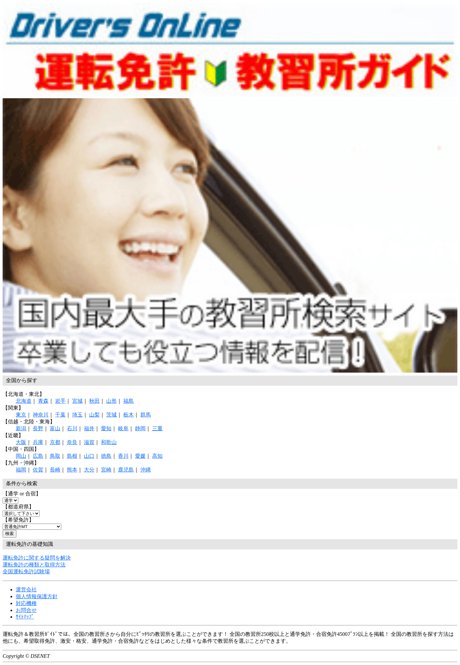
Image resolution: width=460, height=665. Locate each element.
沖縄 (145, 469)
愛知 (106, 428)
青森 (43, 401)
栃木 (128, 414)
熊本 (72, 469)
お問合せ (26, 610)
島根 (72, 456)
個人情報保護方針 (37, 596)
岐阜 (123, 428)
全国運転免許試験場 (26, 571)
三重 (157, 428)
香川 (123, 456)
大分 (89, 469)
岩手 (60, 401)
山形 (111, 401)
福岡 (21, 469)
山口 (89, 456)
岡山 (21, 456)
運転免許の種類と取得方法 (34, 564)
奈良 (72, 442)
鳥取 (55, 456)
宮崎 (106, 469)
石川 (72, 428)
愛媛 (140, 456)
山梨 (94, 414)
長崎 (55, 469)
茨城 (111, 414)
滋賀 (89, 442)
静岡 (140, 428)
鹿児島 (126, 469)
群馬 (145, 414)
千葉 (60, 414)
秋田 (94, 401)
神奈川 (41, 414)
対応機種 (26, 603)
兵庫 (38, 442)
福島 (128, 401)
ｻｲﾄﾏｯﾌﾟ (25, 616)
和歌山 (109, 442)
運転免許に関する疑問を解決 (37, 558)
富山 (55, 428)
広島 (38, 456)
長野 (38, 428)
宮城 (77, 401)
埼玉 (77, 414)
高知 (157, 456)
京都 (55, 442)
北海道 (23, 401)
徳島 (106, 456)
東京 (21, 414)
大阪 (21, 442)
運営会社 (26, 589)
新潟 (21, 428)
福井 (89, 428)
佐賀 (38, 469)
